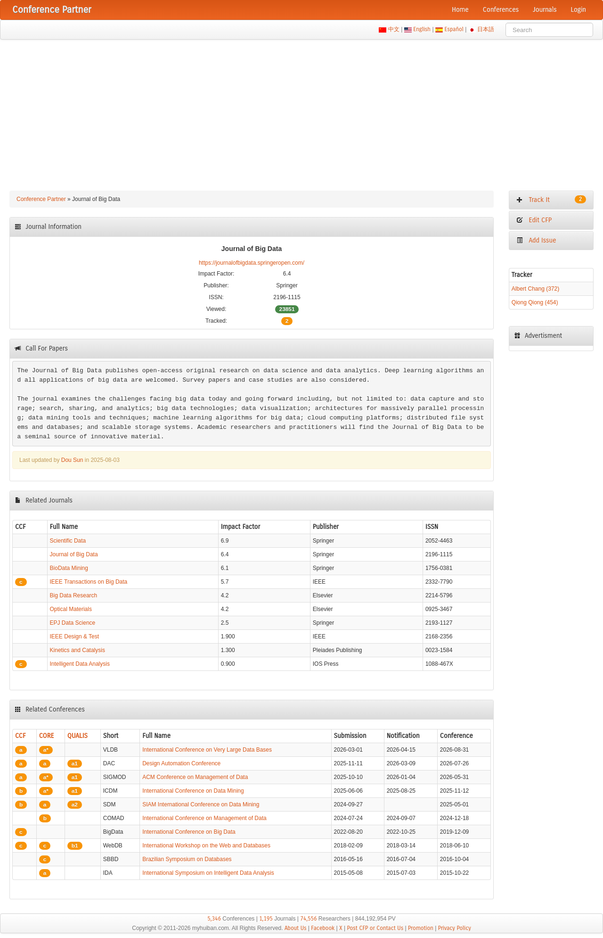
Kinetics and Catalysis (77, 650)
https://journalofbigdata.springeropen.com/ (251, 263)
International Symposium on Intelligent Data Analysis (208, 873)
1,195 (266, 918)
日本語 (486, 29)
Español (454, 29)
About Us (296, 928)
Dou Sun (72, 460)
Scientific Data (68, 540)
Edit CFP (534, 220)
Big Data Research (74, 595)
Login (578, 10)
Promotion (420, 928)
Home (460, 10)
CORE (46, 736)
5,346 (214, 918)
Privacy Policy (454, 928)
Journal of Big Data (74, 554)
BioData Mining (69, 568)
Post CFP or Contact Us (375, 928)
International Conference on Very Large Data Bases (207, 749)
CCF (20, 736)
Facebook (322, 928)
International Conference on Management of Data (204, 818)
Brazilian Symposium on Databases (186, 859)
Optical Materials (71, 609)
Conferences (501, 10)
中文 (393, 29)
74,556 (308, 918)
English (422, 29)
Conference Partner (41, 199)
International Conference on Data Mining (193, 790)
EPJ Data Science (73, 623)
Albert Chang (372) (535, 288)
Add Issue (536, 240)
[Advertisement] (301, 110)
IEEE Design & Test (74, 636)
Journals (544, 10)
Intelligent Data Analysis (80, 664)
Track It (551, 199)
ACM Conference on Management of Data (195, 777)
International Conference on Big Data (188, 832)
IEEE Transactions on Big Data (89, 581)
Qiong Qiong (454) (535, 302)
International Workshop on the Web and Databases (206, 845)
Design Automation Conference (181, 763)
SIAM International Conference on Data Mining (200, 804)
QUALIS (77, 736)
